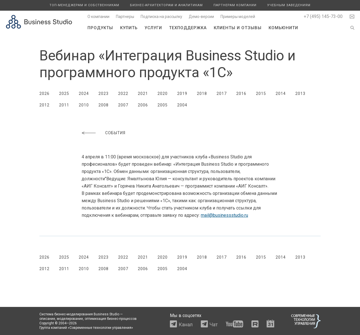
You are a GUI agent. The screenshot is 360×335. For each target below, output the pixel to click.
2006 (143, 105)
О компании (98, 16)
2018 (202, 93)
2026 (44, 93)
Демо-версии (201, 16)
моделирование (70, 319)
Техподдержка (188, 27)
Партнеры (125, 16)
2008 (103, 105)
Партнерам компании (234, 5)
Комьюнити (283, 27)
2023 (103, 93)
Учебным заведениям (288, 5)
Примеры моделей (237, 16)
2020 (163, 93)
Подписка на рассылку (161, 16)
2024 (84, 93)
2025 (64, 93)
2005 (163, 105)
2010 (84, 105)
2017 (222, 93)
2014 (281, 93)
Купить (129, 27)
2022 (123, 93)
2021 (143, 93)
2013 (300, 93)
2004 (182, 105)
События (115, 133)
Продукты (100, 27)
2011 (64, 105)
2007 (123, 105)
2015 (261, 93)
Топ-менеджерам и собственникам (84, 5)
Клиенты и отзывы (238, 27)
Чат (214, 324)
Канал (186, 324)
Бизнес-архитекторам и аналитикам (166, 5)
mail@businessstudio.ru (224, 215)
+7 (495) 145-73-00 (323, 16)
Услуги (153, 27)
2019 (182, 93)
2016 (241, 93)
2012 (44, 105)
